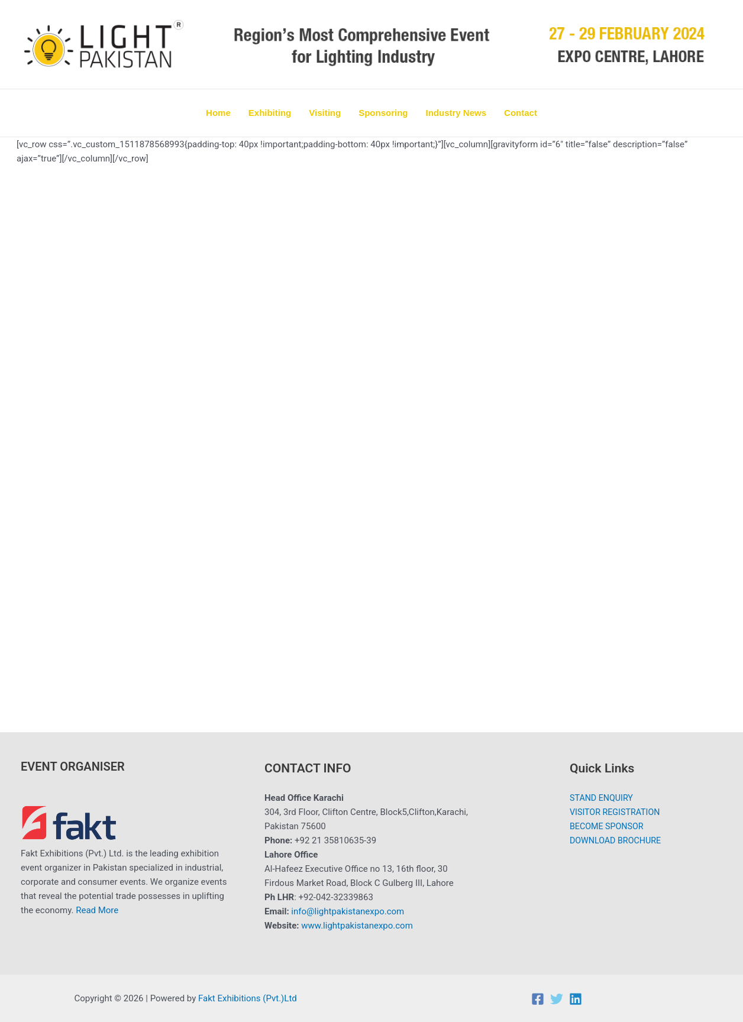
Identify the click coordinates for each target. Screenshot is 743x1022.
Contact (520, 113)
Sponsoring (383, 113)
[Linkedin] (575, 998)
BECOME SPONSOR (606, 826)
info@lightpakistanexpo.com (347, 911)
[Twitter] (556, 998)
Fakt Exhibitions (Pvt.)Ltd (248, 998)
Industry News (456, 113)
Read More (97, 910)
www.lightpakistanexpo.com (357, 925)
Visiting (325, 113)
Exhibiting (270, 113)
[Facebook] (537, 998)
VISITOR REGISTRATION (615, 812)
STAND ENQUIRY (600, 798)
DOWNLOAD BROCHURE (615, 840)
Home (218, 113)
